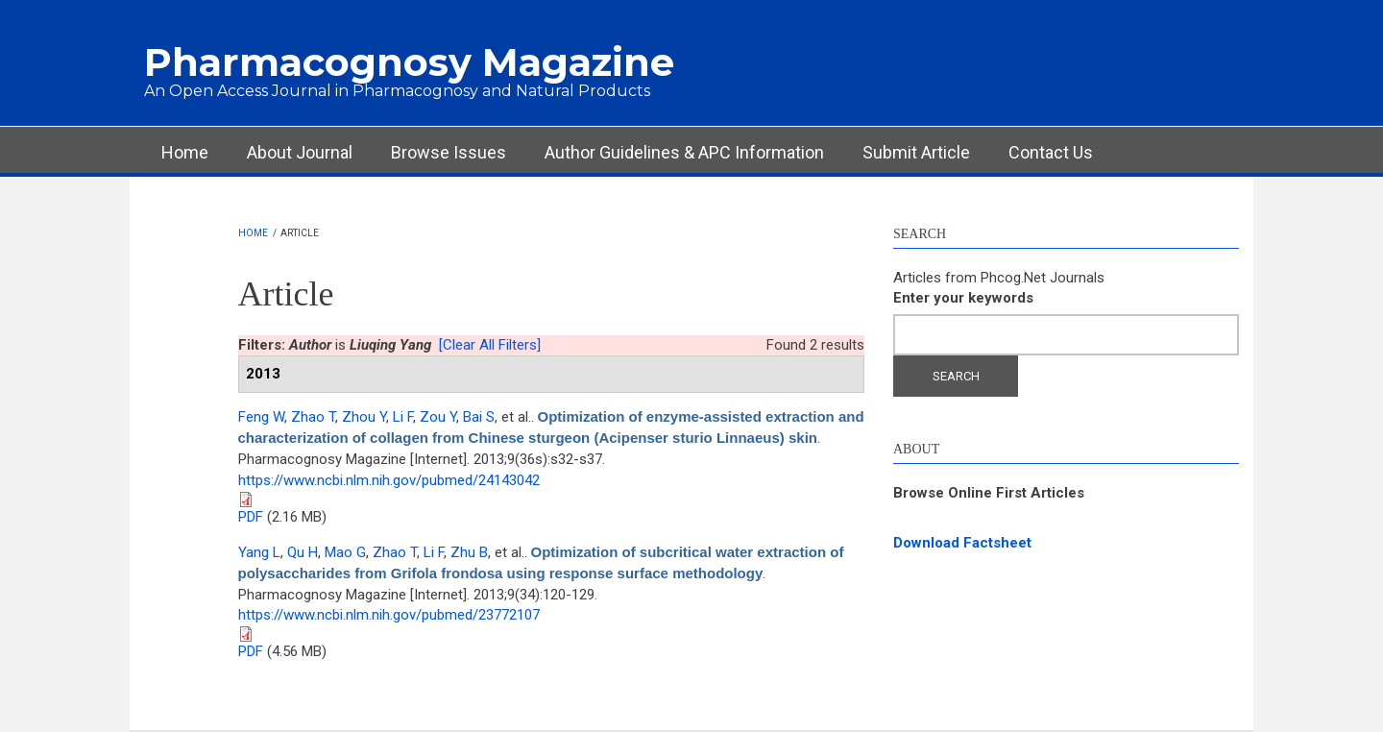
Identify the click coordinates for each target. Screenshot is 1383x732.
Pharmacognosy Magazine (409, 61)
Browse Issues (448, 152)
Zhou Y (364, 417)
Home (184, 152)
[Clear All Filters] (490, 345)
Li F (403, 417)
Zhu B (469, 552)
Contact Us (1050, 152)
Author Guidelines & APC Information (684, 152)
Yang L (259, 552)
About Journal (299, 152)
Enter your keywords (963, 297)
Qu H (302, 552)
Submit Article (916, 152)
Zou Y (438, 417)
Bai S (479, 417)
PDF (250, 516)
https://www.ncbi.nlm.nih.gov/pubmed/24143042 (389, 480)
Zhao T (313, 417)
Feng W (261, 417)
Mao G (345, 552)
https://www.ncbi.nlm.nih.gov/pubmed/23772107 (389, 614)
